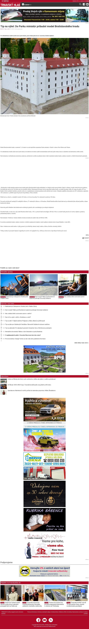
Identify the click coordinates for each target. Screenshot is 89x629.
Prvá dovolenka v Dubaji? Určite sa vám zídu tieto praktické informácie (25, 339)
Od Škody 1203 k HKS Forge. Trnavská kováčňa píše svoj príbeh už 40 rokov (29, 385)
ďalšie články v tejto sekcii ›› (81, 342)
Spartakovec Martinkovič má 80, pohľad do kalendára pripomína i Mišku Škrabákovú (32, 390)
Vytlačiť (85, 238)
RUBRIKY (26, 4)
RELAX (2, 29)
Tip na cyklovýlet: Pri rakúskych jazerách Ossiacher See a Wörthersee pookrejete (28, 328)
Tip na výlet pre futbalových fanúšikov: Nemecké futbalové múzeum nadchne (27, 324)
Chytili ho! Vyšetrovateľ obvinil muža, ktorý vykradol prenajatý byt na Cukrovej (10, 604)
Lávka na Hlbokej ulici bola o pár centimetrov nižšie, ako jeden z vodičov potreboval (31, 379)
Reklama (61, 612)
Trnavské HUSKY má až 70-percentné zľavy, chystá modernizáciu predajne (76, 604)
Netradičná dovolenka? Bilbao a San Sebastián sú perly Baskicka (23, 331)
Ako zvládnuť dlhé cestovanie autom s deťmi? (18, 313)
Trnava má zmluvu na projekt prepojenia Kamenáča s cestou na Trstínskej (54, 604)
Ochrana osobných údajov (44, 612)
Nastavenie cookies (77, 612)
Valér (87, 1)
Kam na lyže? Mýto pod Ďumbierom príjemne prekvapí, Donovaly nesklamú (42, 297)
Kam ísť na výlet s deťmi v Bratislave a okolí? (18, 317)
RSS (65, 612)
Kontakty (69, 612)
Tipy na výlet (7, 29)
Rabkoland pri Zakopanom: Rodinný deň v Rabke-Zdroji (21, 306)
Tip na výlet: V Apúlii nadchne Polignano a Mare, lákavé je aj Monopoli (25, 321)
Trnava (2, 602)
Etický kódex (55, 612)
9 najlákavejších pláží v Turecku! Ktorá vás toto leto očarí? (23, 335)
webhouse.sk (52, 626)
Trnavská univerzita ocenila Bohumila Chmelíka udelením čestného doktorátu (32, 604)
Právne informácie (32, 612)
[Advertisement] (44, 131)
